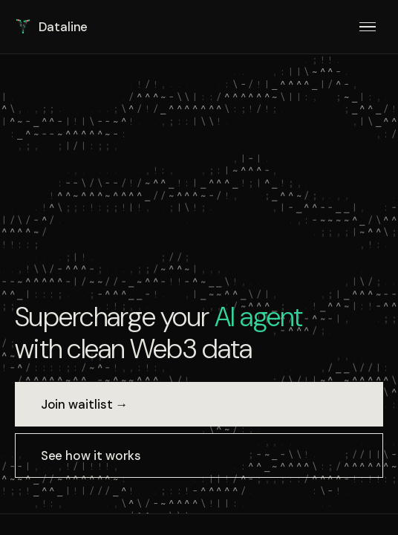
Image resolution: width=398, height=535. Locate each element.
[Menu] (368, 27)
